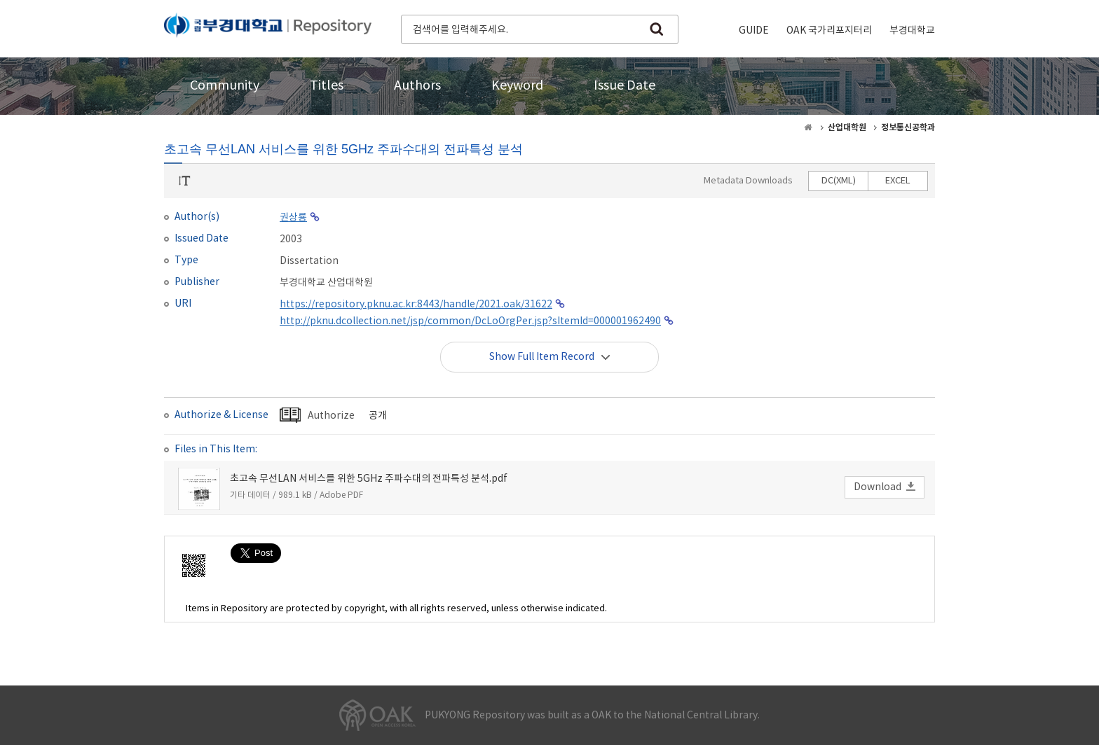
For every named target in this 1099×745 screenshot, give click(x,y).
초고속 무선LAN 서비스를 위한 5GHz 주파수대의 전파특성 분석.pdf (368, 479)
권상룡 (293, 217)
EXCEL (897, 181)
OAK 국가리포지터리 (829, 30)
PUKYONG (267, 28)
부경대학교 (912, 30)
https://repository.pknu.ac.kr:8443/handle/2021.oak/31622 (416, 304)
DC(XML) (838, 181)
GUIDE (754, 30)
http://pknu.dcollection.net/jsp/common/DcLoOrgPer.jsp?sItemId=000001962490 (470, 321)
